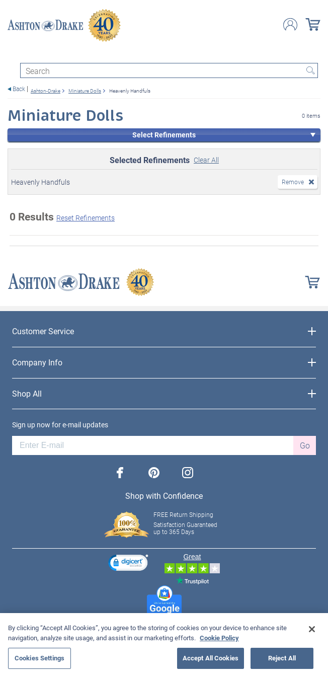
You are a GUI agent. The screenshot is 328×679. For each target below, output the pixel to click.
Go (305, 445)
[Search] (169, 70)
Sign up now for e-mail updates (60, 424)
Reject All (282, 657)
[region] (164, 646)
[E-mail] (152, 445)
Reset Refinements (85, 217)
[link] (128, 564)
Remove (293, 182)
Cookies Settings (39, 657)
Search (310, 70)
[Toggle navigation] (12, 54)
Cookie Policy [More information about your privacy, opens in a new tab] (219, 637)
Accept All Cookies (210, 657)
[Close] (312, 629)
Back (19, 89)
